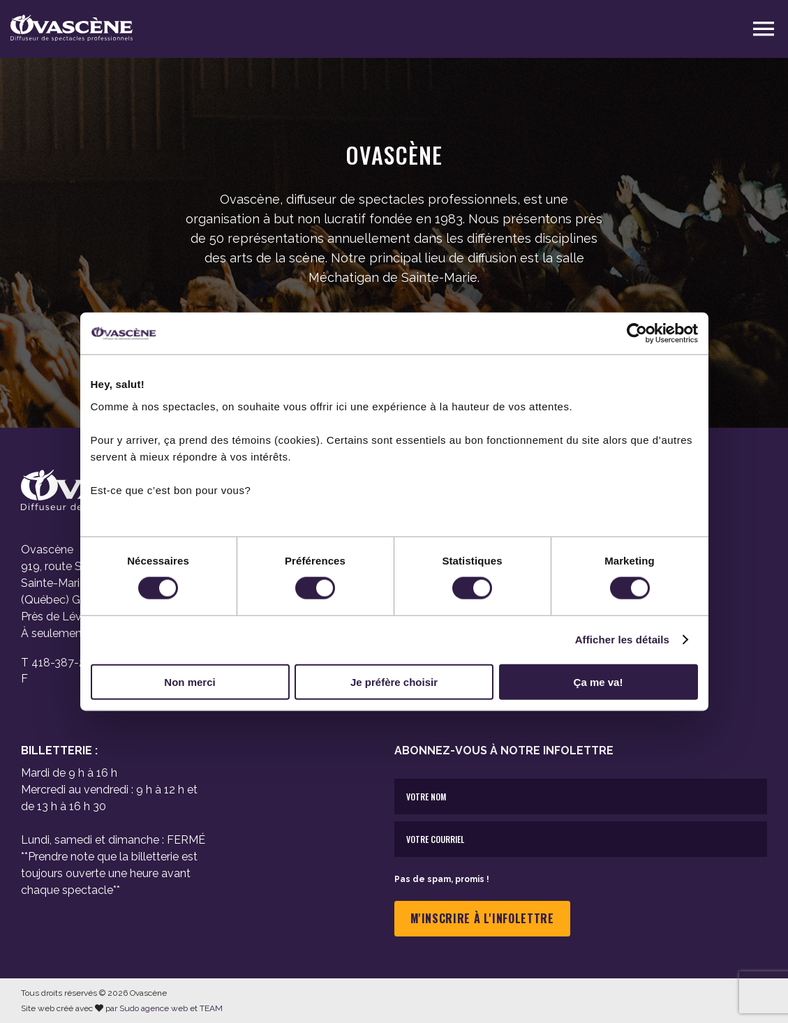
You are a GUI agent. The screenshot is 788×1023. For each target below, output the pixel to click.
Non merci (189, 681)
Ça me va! (598, 681)
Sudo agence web (153, 1008)
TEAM (211, 1008)
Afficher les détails (622, 639)
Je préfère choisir (394, 681)
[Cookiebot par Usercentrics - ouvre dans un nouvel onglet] (637, 333)
